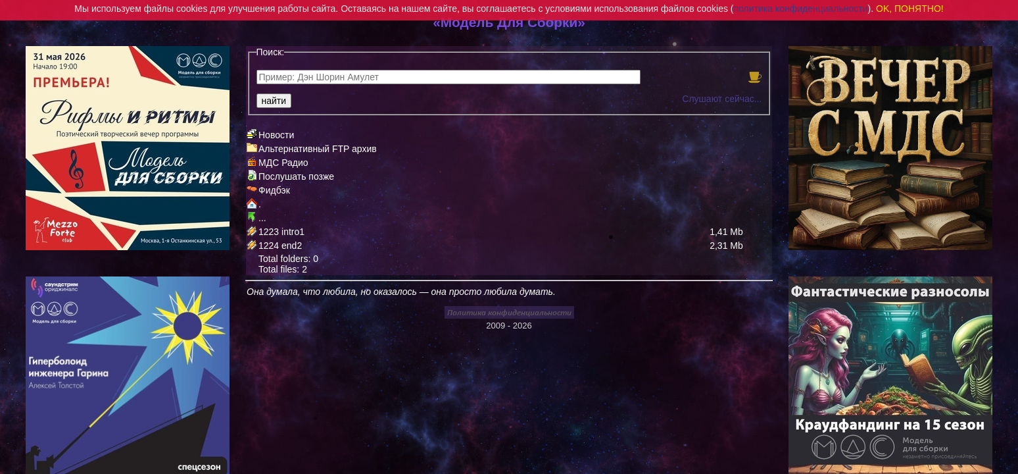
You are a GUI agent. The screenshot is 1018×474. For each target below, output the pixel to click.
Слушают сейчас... (722, 98)
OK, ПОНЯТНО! (910, 8)
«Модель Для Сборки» (509, 22)
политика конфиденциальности (801, 8)
